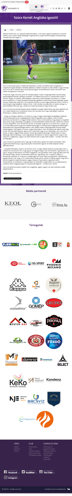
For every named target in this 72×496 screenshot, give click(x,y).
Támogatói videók (35, 458)
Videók (16, 449)
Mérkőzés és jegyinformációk (49, 450)
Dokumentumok (34, 456)
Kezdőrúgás (47, 458)
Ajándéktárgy (48, 456)
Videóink (46, 460)
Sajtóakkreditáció (49, 454)
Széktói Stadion (34, 454)
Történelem (33, 449)
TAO (30, 452)
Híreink (19, 30)
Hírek (11, 30)
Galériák (17, 452)
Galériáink (46, 462)
